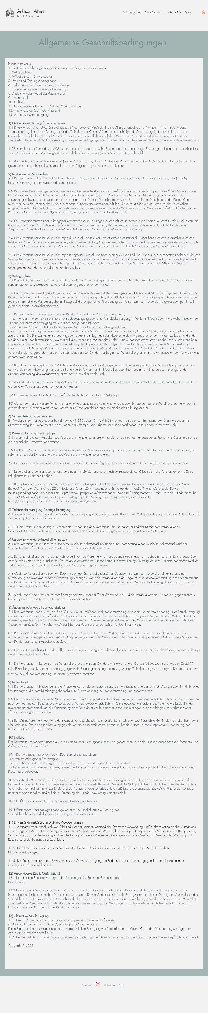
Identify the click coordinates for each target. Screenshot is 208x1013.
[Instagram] (98, 984)
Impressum (86, 984)
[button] (203, 12)
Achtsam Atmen (31, 11)
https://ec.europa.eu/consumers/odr (73, 924)
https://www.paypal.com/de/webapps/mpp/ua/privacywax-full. (53, 501)
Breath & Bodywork (28, 16)
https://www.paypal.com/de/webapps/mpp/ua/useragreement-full (107, 493)
